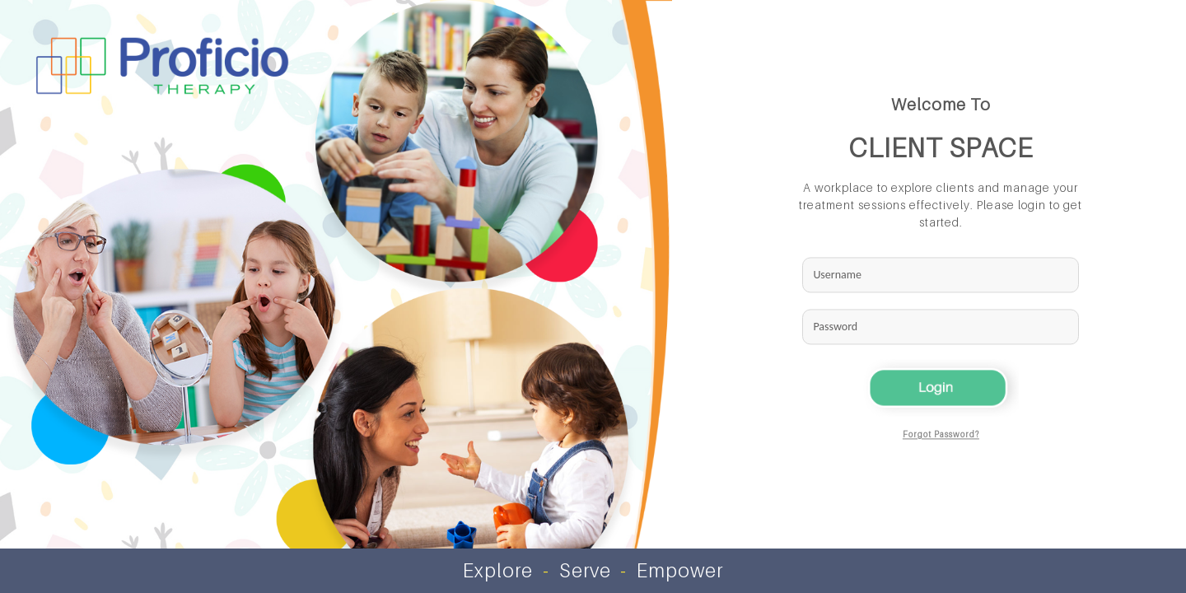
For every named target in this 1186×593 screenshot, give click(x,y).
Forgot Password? (941, 435)
